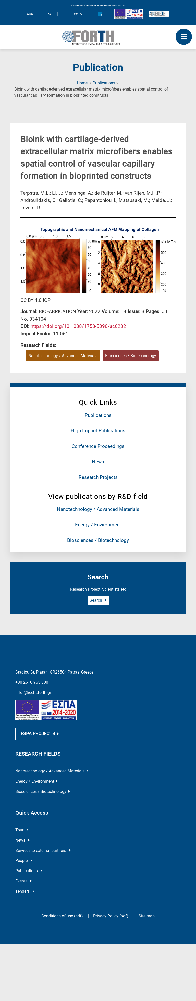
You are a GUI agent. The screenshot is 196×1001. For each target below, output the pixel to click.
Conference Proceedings (98, 446)
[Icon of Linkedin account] (100, 14)
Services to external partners (43, 856)
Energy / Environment (98, 525)
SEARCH (30, 14)
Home (82, 83)
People (23, 866)
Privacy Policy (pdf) (111, 921)
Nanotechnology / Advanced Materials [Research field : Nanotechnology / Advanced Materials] (62, 355)
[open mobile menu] (184, 37)
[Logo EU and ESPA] (128, 14)
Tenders (24, 897)
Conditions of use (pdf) (62, 921)
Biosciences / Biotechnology (98, 540)
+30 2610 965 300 (31, 682)
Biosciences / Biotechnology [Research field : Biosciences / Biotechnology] (130, 355)
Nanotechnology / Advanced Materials (98, 509)
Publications (104, 83)
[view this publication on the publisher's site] (78, 326)
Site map (147, 921)
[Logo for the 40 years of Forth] (159, 14)
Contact (78, 14)
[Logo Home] (98, 37)
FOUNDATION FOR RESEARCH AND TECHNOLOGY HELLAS (98, 5)
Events (23, 886)
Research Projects (98, 477)
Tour (21, 835)
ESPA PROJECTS (40, 739)
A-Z (49, 14)
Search (98, 600)
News (98, 462)
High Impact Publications (98, 431)
